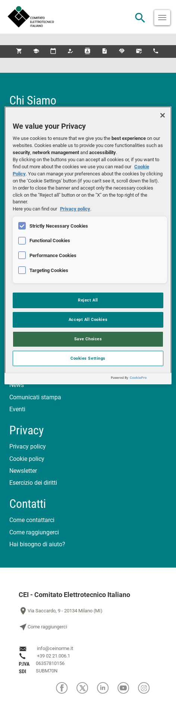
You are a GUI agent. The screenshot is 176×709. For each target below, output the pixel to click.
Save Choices (88, 338)
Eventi (17, 409)
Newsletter (23, 470)
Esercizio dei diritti (33, 482)
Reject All (88, 300)
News (16, 384)
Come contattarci (31, 520)
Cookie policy (26, 458)
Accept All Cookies (88, 319)
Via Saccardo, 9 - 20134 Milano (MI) (61, 610)
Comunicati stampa (35, 397)
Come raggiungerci (34, 532)
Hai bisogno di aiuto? (37, 544)
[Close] (162, 115)
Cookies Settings (88, 358)
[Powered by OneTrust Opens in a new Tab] (139, 379)
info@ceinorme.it (55, 648)
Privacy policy (27, 446)
